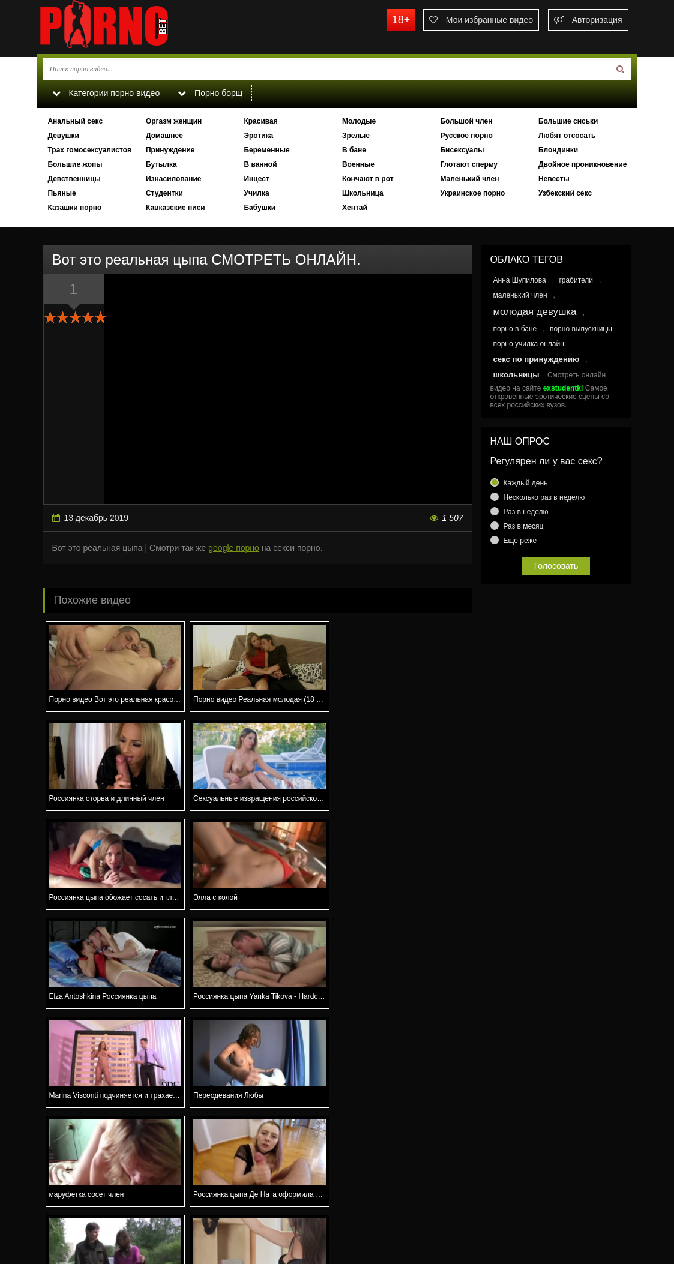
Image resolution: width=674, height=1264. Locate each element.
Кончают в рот (368, 179)
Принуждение (170, 150)
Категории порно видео (106, 93)
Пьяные (61, 193)
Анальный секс (75, 121)
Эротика (258, 135)
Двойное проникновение (582, 164)
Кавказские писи (175, 207)
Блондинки (558, 150)
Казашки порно (74, 207)
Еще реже (520, 540)
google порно (233, 548)
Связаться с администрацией (99, 1213)
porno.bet (127, 27)
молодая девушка (535, 311)
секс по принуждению (536, 359)
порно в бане (515, 329)
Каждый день (526, 483)
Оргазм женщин (174, 121)
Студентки (164, 193)
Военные (358, 164)
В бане (354, 150)
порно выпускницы (581, 329)
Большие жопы (74, 164)
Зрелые (356, 135)
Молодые (359, 121)
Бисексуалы (462, 150)
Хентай (354, 207)
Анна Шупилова (519, 280)
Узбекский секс (565, 193)
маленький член (520, 295)
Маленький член (469, 179)
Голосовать (556, 566)
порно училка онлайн (528, 344)
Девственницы (73, 179)
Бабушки (259, 207)
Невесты (554, 179)
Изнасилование (174, 179)
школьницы (516, 374)
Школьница (363, 193)
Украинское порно (472, 193)
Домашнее (164, 135)
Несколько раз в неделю (544, 497)
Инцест (256, 179)
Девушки (63, 135)
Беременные (266, 150)
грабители (576, 280)
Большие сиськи (568, 121)
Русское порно (466, 135)
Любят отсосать (566, 135)
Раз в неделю (526, 512)
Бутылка (161, 164)
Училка (256, 193)
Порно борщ (210, 93)
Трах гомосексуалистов (89, 150)
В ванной (260, 164)
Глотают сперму (469, 164)
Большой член (466, 121)
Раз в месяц (524, 526)
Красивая (260, 121)
